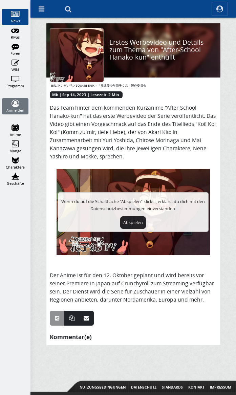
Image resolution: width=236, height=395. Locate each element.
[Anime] (15, 131)
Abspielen (133, 222)
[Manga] (15, 147)
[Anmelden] (15, 106)
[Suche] (68, 9)
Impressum (220, 387)
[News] (15, 17)
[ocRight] (220, 9)
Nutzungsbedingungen (103, 387)
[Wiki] (15, 66)
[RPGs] (15, 33)
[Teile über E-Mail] (86, 318)
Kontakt (196, 387)
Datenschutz (143, 387)
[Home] (15, 3)
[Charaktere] (15, 163)
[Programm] (15, 82)
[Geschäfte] (15, 179)
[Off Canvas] (41, 9)
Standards (172, 387)
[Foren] (15, 49)
